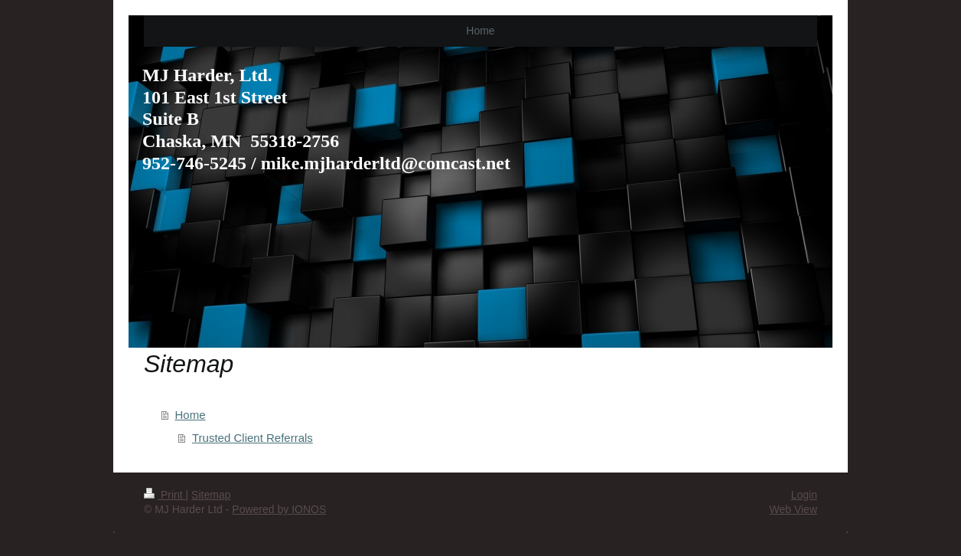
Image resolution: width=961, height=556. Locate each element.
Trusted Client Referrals (252, 437)
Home (190, 414)
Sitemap (210, 495)
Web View (793, 509)
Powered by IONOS (279, 509)
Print (165, 495)
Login (804, 495)
